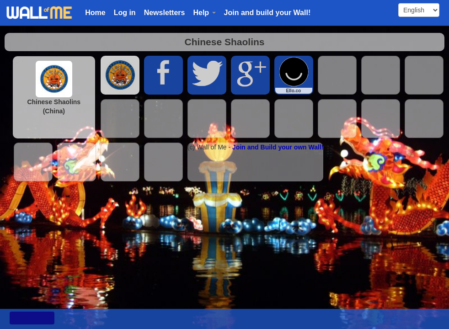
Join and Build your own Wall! (277, 147)
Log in (125, 12)
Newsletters (164, 12)
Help (204, 12)
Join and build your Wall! (267, 12)
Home (95, 12)
